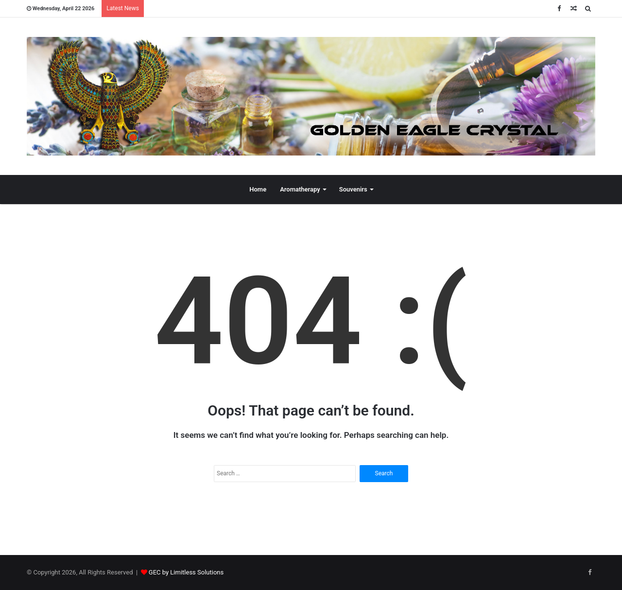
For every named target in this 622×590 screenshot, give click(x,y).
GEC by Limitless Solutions (186, 572)
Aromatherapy (300, 189)
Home (257, 189)
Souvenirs (353, 189)
